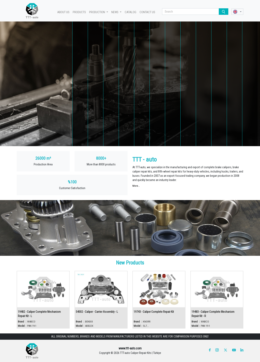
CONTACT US (147, 12)
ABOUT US (63, 12)
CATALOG (130, 12)
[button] (237, 12)
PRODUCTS (79, 12)
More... (136, 185)
